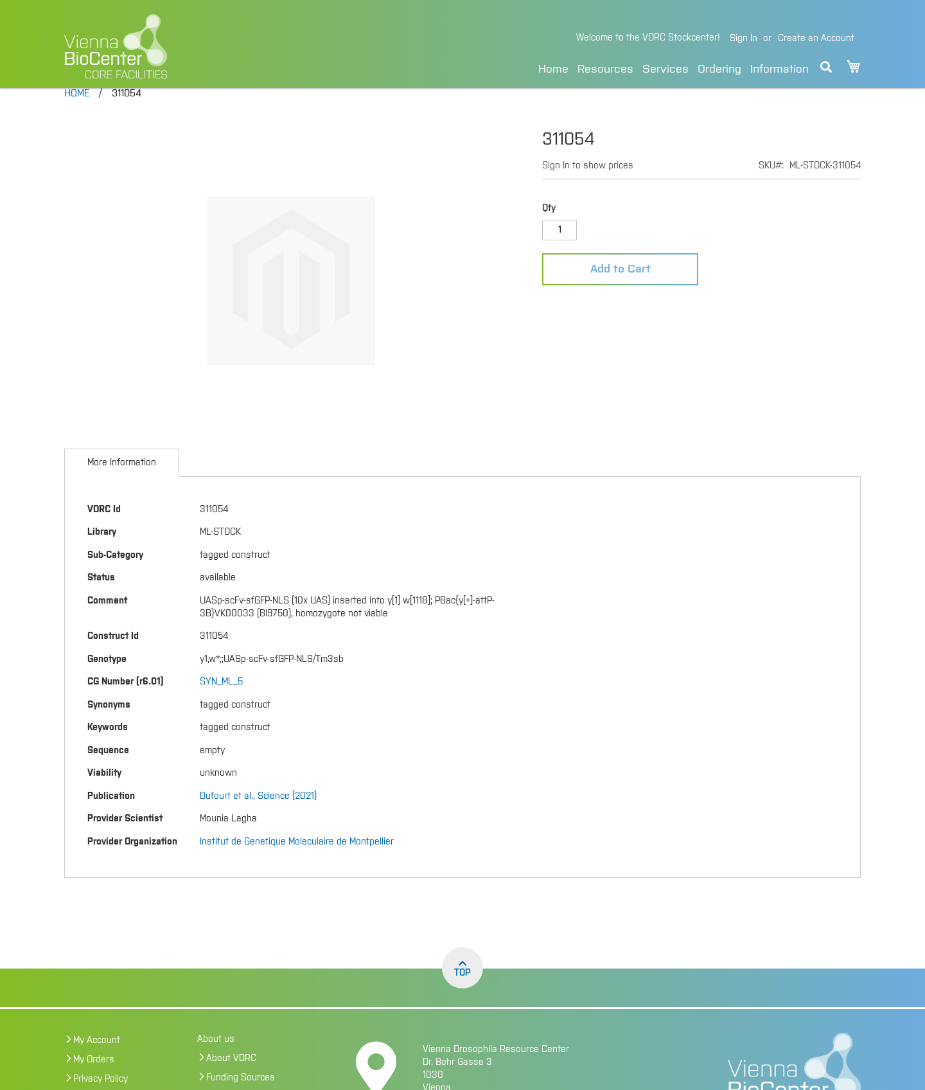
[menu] (673, 67)
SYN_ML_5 (221, 704)
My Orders (93, 1082)
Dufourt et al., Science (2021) (258, 818)
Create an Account (816, 38)
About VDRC (231, 1081)
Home (553, 69)
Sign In (743, 38)
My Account (96, 1063)
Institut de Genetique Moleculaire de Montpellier (297, 864)
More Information (121, 485)
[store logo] (204, 46)
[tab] (121, 485)
